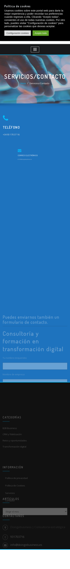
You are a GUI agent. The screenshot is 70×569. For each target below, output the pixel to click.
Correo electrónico (31, 155)
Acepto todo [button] (41, 33)
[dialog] (63, 562)
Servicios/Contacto (39, 84)
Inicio (23, 84)
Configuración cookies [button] (17, 33)
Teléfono (13, 127)
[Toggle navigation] (35, 49)
